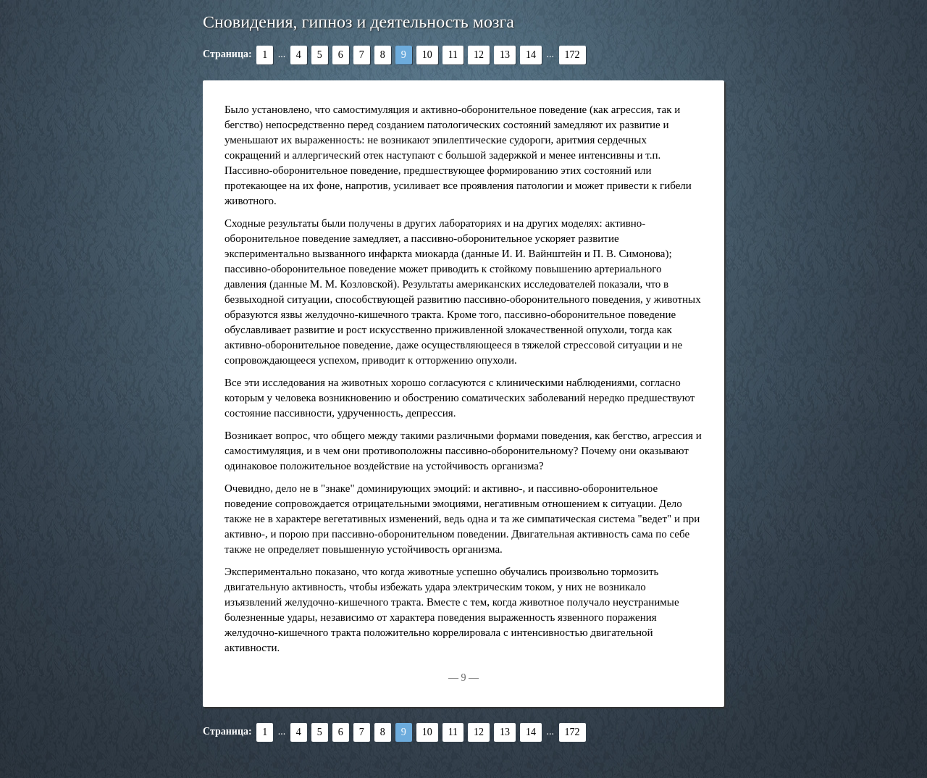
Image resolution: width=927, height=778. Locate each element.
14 (531, 54)
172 (572, 54)
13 (505, 54)
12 (479, 54)
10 (427, 54)
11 (453, 54)
